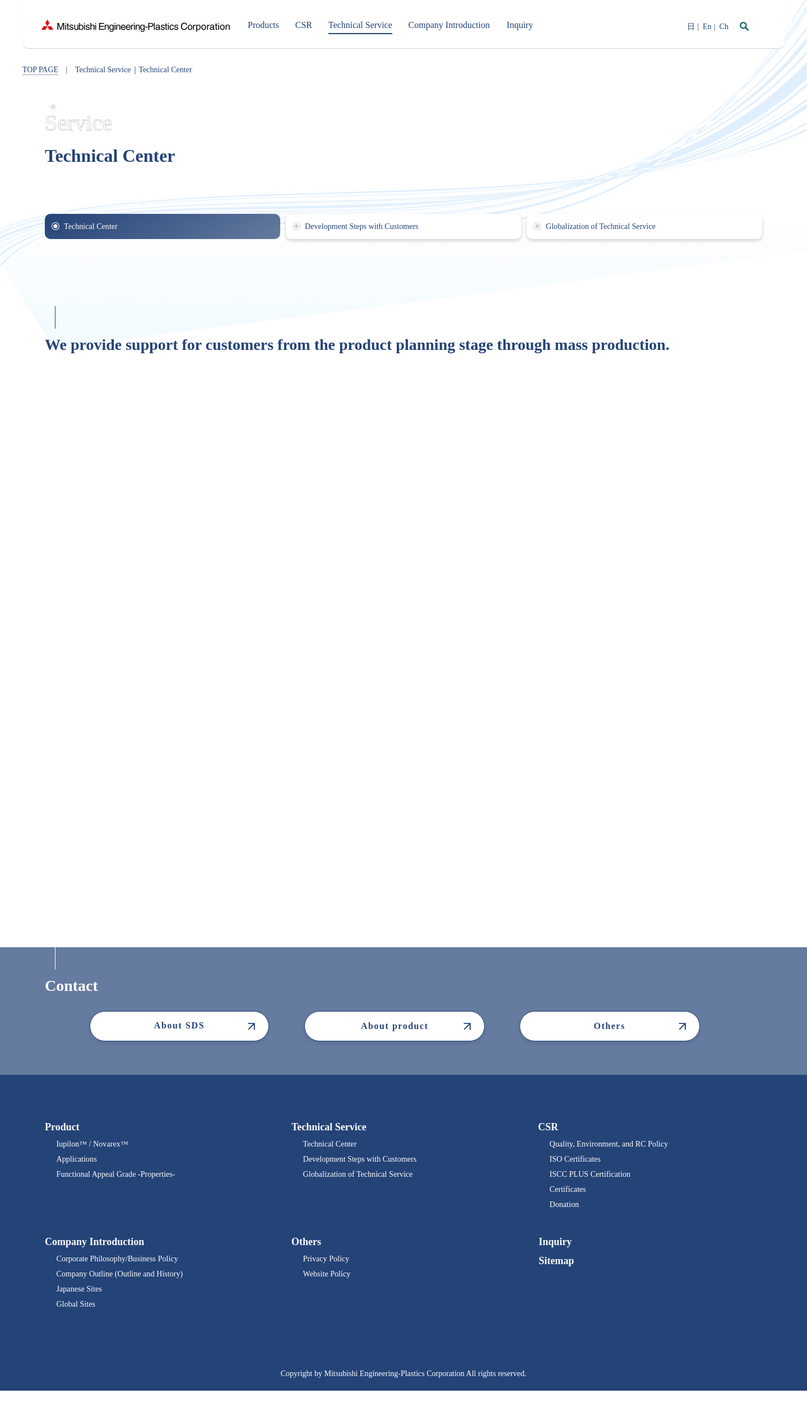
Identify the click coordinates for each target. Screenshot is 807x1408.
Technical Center (332, 1146)
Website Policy (329, 1287)
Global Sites (77, 1320)
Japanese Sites (81, 1303)
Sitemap (555, 1271)
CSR (548, 1128)
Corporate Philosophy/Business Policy (124, 1270)
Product (62, 1128)
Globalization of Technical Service (364, 1180)
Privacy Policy (328, 1270)
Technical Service (329, 1128)
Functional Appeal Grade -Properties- (122, 1180)
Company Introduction (94, 1251)
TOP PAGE (40, 70)
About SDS (179, 1026)
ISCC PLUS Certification (595, 1180)
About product (394, 1027)
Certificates (569, 1196)
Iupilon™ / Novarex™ (96, 1146)
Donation (565, 1213)
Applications (78, 1163)
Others (609, 1027)
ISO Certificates (578, 1163)
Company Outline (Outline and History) (127, 1287)
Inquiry (554, 1251)
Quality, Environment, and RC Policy (616, 1146)
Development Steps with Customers (366, 1163)
